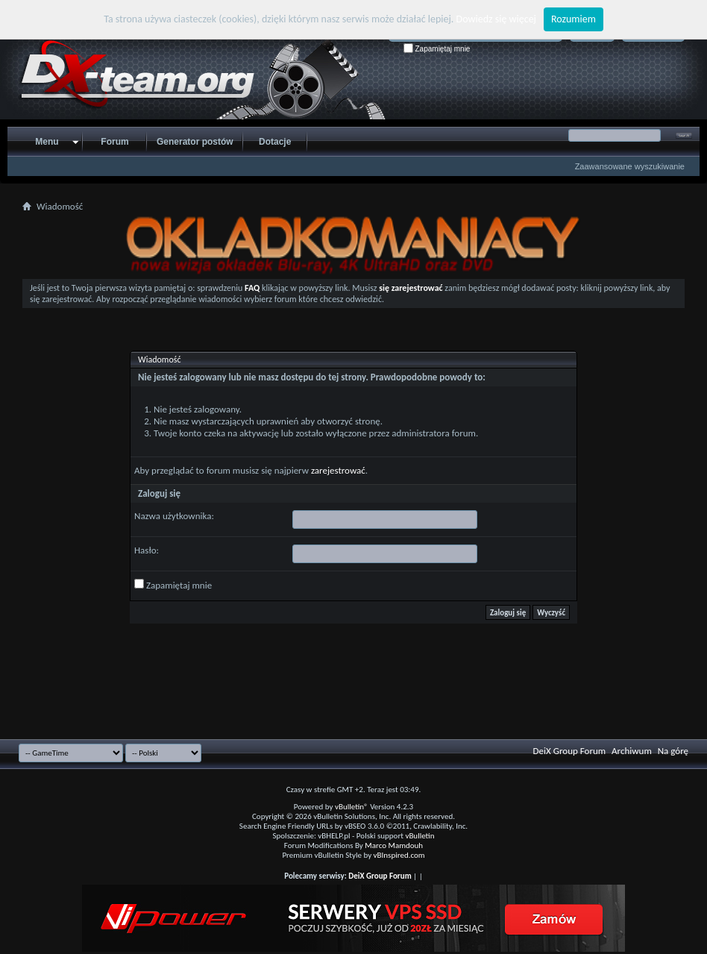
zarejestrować (338, 470)
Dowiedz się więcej (496, 19)
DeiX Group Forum (569, 750)
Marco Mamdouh (394, 845)
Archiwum (632, 750)
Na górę (673, 750)
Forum (114, 141)
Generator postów (195, 141)
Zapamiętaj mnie (437, 49)
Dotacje (275, 141)
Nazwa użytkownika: (174, 515)
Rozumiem (573, 19)
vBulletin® (351, 807)
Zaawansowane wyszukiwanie (630, 166)
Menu (46, 141)
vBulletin (419, 836)
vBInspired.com (399, 855)
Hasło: (146, 550)
